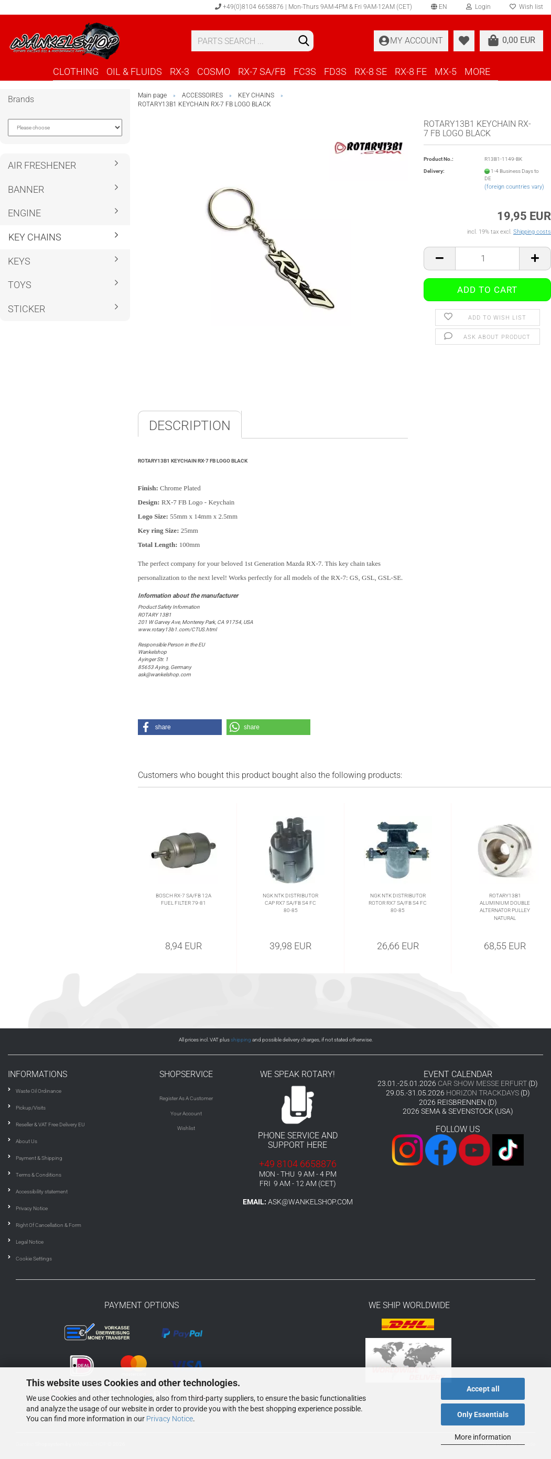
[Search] (304, 41)
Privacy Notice (169, 1418)
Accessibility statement (42, 1191)
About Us (26, 1141)
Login (478, 6)
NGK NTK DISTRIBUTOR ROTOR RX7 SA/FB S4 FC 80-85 (398, 903)
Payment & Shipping (39, 1158)
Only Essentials (483, 1414)
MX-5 (446, 71)
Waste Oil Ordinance (38, 1091)
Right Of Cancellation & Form (48, 1225)
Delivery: (434, 171)
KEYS (19, 261)
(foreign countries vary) (514, 186)
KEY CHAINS (34, 237)
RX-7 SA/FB (262, 71)
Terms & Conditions (38, 1175)
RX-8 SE (370, 71)
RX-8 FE (411, 71)
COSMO (213, 71)
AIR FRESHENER (42, 165)
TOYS (19, 284)
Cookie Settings (34, 1258)
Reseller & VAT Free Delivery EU (50, 1124)
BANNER (26, 189)
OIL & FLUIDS (134, 71)
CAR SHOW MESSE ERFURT (482, 1083)
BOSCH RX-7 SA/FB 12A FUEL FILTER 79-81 (183, 899)
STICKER (26, 308)
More (477, 71)
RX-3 (179, 71)
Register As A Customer (186, 1098)
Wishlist (186, 1128)
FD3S (335, 71)
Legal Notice (30, 1242)
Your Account (186, 1113)
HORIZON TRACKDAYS (482, 1093)
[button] (180, 727)
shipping (241, 1040)
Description (190, 425)
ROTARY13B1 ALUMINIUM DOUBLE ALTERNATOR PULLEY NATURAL (505, 907)
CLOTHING (76, 71)
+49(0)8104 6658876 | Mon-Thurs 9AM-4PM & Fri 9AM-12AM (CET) (313, 6)
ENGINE (24, 212)
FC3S (305, 71)
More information (483, 1437)
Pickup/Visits (31, 1108)
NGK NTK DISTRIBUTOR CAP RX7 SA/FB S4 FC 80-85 (290, 903)
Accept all (483, 1389)
